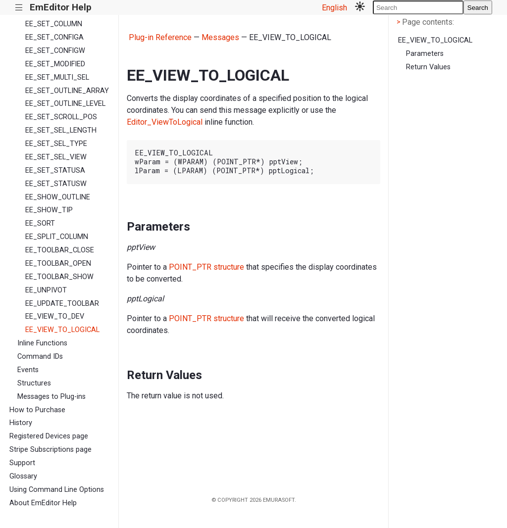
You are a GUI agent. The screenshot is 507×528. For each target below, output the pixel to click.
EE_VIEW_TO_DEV (54, 316)
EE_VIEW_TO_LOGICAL (62, 330)
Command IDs (40, 356)
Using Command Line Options (56, 489)
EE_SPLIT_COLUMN (56, 237)
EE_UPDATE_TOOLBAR (62, 303)
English (334, 7)
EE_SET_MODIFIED (55, 64)
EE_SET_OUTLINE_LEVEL (65, 103)
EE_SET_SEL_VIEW (56, 157)
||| (19, 7)
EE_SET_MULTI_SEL (57, 77)
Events (28, 370)
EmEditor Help (61, 7)
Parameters (425, 53)
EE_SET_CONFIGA (54, 37)
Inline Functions (42, 343)
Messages (220, 37)
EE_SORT (40, 223)
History (20, 423)
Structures (34, 383)
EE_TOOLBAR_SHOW (59, 277)
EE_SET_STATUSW (56, 184)
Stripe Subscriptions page (50, 449)
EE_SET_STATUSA (55, 170)
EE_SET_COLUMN (53, 24)
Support (22, 463)
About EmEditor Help (43, 503)
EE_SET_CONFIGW (55, 51)
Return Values (428, 67)
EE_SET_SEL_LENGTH (61, 130)
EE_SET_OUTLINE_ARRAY (67, 91)
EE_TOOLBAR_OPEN (58, 263)
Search (477, 7)
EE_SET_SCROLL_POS (61, 117)
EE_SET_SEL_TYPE (56, 144)
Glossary (23, 476)
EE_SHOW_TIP (49, 210)
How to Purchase (37, 410)
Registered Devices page (48, 436)
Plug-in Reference (160, 37)
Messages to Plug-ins (51, 396)
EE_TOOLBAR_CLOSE (59, 250)
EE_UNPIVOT (46, 290)
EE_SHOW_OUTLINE (57, 197)
